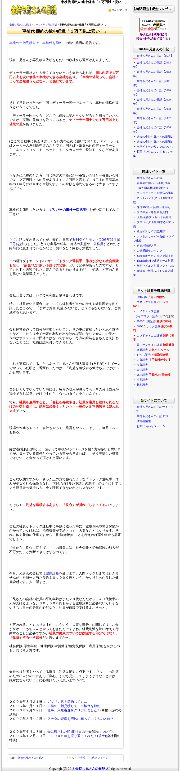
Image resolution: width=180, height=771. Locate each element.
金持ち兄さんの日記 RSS (152, 416)
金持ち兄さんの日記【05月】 (155, 56)
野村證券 (142, 384)
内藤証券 (142, 359)
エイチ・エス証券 (148, 311)
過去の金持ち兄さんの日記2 (154, 136)
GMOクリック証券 (148, 326)
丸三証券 (142, 374)
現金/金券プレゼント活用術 (154, 217)
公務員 (98, 244)
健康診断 (52, 573)
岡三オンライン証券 (149, 345)
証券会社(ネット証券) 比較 (154, 183)
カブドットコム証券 (149, 335)
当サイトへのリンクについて (155, 146)
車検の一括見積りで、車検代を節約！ (37, 43)
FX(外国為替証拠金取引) (152, 188)
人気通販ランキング (149, 250)
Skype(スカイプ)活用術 (151, 231)
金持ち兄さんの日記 (20, 24)
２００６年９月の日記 (45, 24)
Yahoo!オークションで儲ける (155, 255)
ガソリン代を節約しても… (67, 702)
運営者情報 (144, 421)
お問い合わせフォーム (151, 426)
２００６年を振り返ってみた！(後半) (78, 736)
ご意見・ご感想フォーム (92, 758)
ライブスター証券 (146, 316)
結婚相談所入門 (147, 245)
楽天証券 (142, 350)
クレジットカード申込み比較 (155, 193)
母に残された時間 (60, 731)
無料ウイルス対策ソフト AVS (155, 265)
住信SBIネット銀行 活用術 (153, 207)
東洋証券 (142, 369)
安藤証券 (142, 364)
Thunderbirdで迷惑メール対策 (155, 260)
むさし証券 (144, 355)
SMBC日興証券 (146, 321)
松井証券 (142, 379)
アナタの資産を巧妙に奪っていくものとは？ (80, 719)
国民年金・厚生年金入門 (152, 212)
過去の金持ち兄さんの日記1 (154, 141)
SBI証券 (142, 297)
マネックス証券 (147, 302)
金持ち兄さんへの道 (149, 178)
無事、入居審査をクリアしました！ (73, 710)
